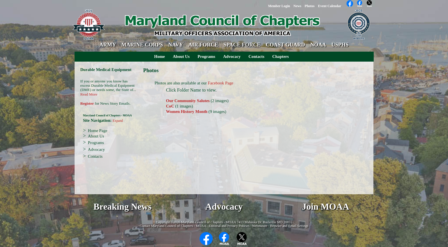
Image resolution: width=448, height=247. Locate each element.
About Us (181, 56)
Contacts (256, 56)
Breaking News (122, 207)
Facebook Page (220, 83)
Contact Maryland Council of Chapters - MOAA (173, 226)
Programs (206, 56)
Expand (118, 121)
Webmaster (259, 226)
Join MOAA (325, 207)
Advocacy (232, 56)
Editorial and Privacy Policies (229, 226)
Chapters (280, 56)
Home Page (97, 130)
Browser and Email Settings (289, 226)
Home (159, 56)
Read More (88, 94)
